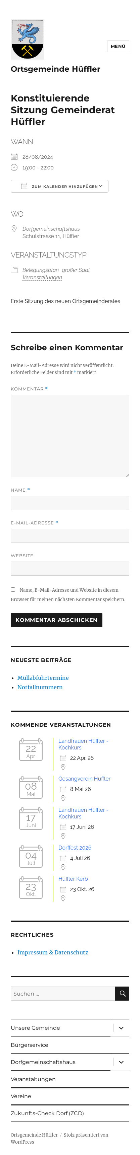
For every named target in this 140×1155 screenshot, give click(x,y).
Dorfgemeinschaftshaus (51, 229)
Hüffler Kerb (73, 879)
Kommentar (29, 389)
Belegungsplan (40, 270)
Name (20, 490)
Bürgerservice (29, 1045)
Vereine (21, 1096)
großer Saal (76, 270)
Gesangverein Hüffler (84, 779)
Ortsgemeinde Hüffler (55, 69)
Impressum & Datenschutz (52, 952)
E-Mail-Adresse (34, 523)
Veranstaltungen (42, 277)
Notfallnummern (40, 687)
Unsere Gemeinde (35, 1028)
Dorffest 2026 (74, 848)
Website (22, 555)
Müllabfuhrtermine (43, 677)
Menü (118, 46)
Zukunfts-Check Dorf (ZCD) (47, 1113)
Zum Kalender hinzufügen (59, 186)
